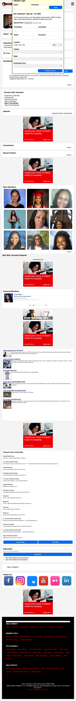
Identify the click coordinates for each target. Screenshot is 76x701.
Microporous (6, 496)
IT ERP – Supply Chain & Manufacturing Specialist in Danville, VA (17, 503)
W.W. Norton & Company (8, 490)
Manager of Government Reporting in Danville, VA (14, 514)
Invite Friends (48, 637)
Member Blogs (25, 652)
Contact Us (34, 627)
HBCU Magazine (41, 656)
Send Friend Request (12, 105)
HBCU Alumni (64, 649)
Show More (68, 113)
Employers (24, 627)
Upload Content (57, 113)
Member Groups (61, 637)
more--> (69, 147)
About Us (15, 627)
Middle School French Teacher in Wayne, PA (12, 537)
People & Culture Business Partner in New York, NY (14, 469)
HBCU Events (17, 656)
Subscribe (37, 554)
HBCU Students (13, 652)
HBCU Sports (47, 652)
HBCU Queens (36, 672)
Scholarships (22, 649)
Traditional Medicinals (8, 484)
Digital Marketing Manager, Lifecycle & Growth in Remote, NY (16, 492)
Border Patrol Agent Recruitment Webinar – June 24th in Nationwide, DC (19, 531)
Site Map (60, 627)
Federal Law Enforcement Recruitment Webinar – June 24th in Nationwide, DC (20, 520)
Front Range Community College (10, 473)
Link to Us (43, 627)
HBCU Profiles (11, 649)
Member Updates (12, 640)
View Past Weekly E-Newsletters (16, 560)
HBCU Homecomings (13, 668)
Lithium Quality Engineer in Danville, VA (11, 509)
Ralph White (20, 79)
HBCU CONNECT (13, 567)
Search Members (25, 637)
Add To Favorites (10, 101)
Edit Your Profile (11, 637)
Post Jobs (55, 542)
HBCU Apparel (29, 656)
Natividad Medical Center (8, 456)
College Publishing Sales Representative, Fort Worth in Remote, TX (17, 526)
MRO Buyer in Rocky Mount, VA (10, 486)
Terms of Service (43, 689)
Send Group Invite (11, 99)
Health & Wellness (55, 656)
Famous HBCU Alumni (21, 672)
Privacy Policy (32, 689)
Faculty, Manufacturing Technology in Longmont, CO (14, 475)
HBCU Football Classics (31, 668)
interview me (38, 260)
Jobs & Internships (35, 649)
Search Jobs (20, 542)
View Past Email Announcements (17, 558)
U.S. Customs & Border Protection (10, 461)
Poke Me (16, 96)
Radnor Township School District (10, 535)
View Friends (37, 637)
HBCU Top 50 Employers (49, 668)
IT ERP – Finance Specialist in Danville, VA (12, 497)
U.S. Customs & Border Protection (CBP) (12, 518)
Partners (52, 627)
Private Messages (26, 640)
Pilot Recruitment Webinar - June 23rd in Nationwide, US (15, 480)
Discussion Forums (50, 649)
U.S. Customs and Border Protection (11, 478)
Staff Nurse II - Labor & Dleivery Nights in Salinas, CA (14, 458)
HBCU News (37, 652)
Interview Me (9, 97)
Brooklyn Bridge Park (7, 467)
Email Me (8, 96)
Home (8, 627)
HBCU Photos (59, 652)
